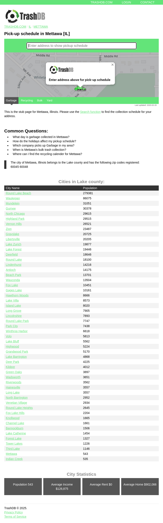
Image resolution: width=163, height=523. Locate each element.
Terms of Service (15, 516)
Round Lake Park (17, 321)
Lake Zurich (13, 244)
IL (30, 26)
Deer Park (12, 362)
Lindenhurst (13, 264)
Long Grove (13, 310)
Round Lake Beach (18, 193)
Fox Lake (12, 285)
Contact (147, 2)
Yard (49, 100)
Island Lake (13, 305)
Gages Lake (14, 290)
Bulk (39, 100)
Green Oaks (14, 372)
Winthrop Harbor (17, 331)
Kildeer (10, 367)
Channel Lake (15, 423)
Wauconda (13, 280)
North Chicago (15, 213)
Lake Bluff (12, 341)
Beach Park (13, 275)
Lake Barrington (16, 356)
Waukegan (13, 198)
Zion (8, 229)
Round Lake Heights (19, 407)
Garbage (11, 101)
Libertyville (13, 239)
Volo (8, 336)
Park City (12, 326)
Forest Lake (13, 438)
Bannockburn (14, 428)
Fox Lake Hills (15, 413)
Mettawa (41, 26)
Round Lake (14, 259)
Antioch (11, 270)
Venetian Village (16, 402)
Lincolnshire (14, 316)
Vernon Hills (14, 224)
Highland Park (15, 218)
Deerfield (12, 254)
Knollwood (13, 418)
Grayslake (12, 234)
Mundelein (13, 203)
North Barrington (17, 397)
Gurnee (11, 208)
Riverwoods (13, 382)
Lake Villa (12, 300)
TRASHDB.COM (15, 26)
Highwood (12, 346)
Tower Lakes (14, 443)
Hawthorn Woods (17, 295)
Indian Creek (14, 459)
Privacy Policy (13, 512)
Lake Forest (13, 249)
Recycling (27, 100)
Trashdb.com (101, 2)
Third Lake (13, 448)
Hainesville (13, 387)
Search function (90, 112)
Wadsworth (13, 377)
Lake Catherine (16, 433)
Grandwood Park (17, 351)
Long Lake (13, 392)
